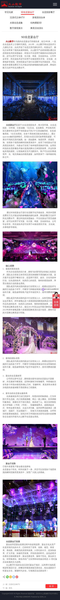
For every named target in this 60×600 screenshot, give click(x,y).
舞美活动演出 (36, 28)
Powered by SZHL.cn (38, 597)
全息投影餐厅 (48, 12)
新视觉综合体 (38, 17)
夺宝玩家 (9, 12)
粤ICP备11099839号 (23, 597)
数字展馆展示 (16, 28)
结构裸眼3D (36, 23)
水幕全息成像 (16, 23)
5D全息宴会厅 (27, 12)
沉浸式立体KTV (17, 17)
